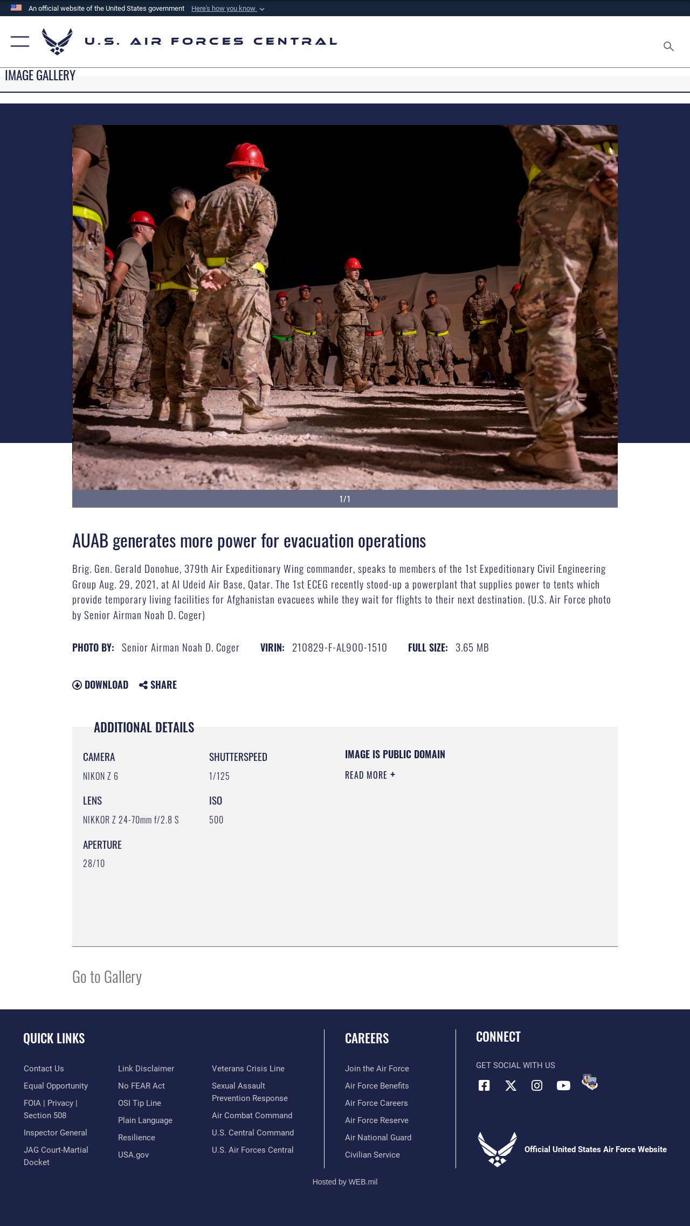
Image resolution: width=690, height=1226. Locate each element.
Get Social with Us (515, 1065)
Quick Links (54, 1038)
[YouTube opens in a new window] (563, 1085)
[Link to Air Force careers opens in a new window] (376, 1103)
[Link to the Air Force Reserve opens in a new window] (377, 1120)
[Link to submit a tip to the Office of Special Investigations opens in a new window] (139, 1103)
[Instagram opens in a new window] (537, 1085)
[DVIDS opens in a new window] (590, 1082)
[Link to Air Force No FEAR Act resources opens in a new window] (141, 1086)
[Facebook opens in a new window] (484, 1085)
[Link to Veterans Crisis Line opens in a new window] (248, 1068)
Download (100, 684)
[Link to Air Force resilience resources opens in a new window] (136, 1137)
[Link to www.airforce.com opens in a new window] (377, 1068)
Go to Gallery (107, 975)
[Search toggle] (670, 41)
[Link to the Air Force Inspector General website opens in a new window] (55, 1133)
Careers (367, 1038)
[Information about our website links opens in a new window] (146, 1068)
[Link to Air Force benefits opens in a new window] (377, 1086)
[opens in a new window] (145, 1120)
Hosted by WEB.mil (345, 1181)
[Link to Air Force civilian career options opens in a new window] (372, 1155)
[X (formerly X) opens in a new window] (510, 1085)
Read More (367, 774)
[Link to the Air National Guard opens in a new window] (378, 1137)
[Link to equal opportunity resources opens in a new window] (55, 1086)
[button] (229, 8)
